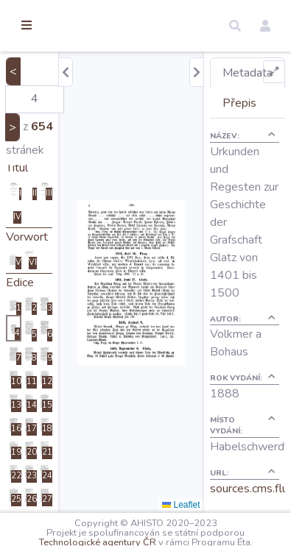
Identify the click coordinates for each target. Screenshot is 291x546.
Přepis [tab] (239, 103)
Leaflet (181, 505)
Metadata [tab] (247, 73)
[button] (235, 26)
